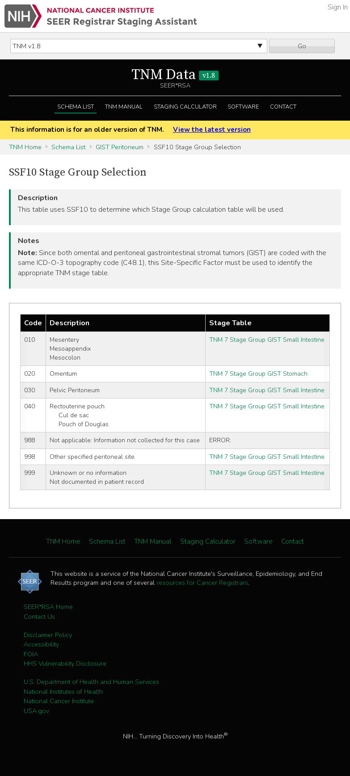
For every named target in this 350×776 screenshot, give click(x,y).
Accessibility (41, 644)
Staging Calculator (185, 107)
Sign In (338, 7)
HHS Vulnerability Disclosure (65, 663)
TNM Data (175, 75)
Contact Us (39, 616)
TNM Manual (124, 107)
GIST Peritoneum (119, 147)
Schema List (75, 107)
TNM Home (25, 147)
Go (302, 46)
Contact (283, 107)
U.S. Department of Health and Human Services (91, 681)
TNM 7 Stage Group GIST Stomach (258, 373)
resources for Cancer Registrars (202, 582)
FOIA (31, 654)
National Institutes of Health (63, 691)
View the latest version (212, 129)
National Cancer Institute (59, 700)
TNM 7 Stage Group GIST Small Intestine (267, 340)
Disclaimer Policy (48, 634)
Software (243, 107)
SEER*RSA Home (48, 606)
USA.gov (36, 710)
